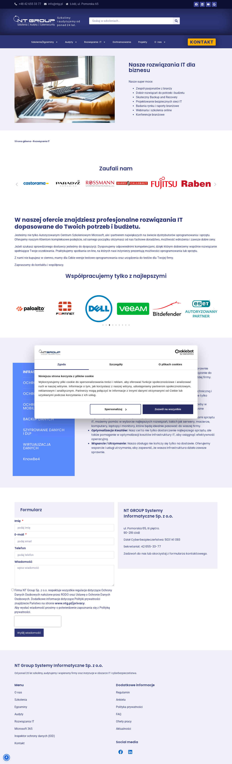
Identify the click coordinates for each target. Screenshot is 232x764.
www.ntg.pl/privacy (70, 603)
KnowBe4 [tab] (31, 458)
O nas (160, 42)
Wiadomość (23, 562)
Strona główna (22, 141)
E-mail (19, 535)
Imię (17, 521)
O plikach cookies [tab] (170, 364)
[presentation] (37, 621)
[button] (16, 184)
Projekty (142, 42)
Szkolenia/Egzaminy (44, 42)
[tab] (43, 419)
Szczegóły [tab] (116, 364)
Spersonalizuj (116, 409)
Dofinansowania (122, 42)
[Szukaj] (176, 20)
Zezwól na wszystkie (168, 409)
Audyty (71, 42)
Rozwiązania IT (94, 42)
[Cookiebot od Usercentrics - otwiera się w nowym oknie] (178, 352)
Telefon (20, 548)
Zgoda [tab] (61, 364)
